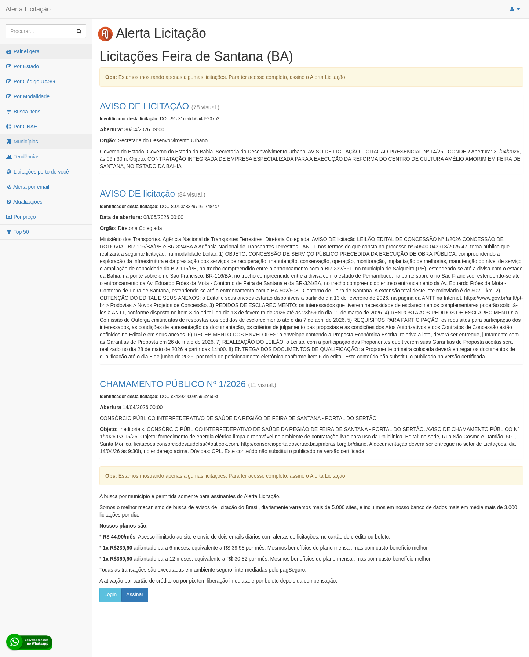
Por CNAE (21, 126)
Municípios (22, 142)
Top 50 (17, 232)
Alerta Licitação (28, 9)
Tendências (22, 157)
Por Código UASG (30, 81)
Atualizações (24, 202)
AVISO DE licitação (137, 193)
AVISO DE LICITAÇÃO (144, 106)
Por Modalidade (28, 96)
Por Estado (22, 66)
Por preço (21, 217)
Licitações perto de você (37, 172)
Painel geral (23, 51)
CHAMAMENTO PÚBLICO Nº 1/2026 (173, 384)
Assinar (134, 594)
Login (110, 594)
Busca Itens (23, 111)
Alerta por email (27, 187)
